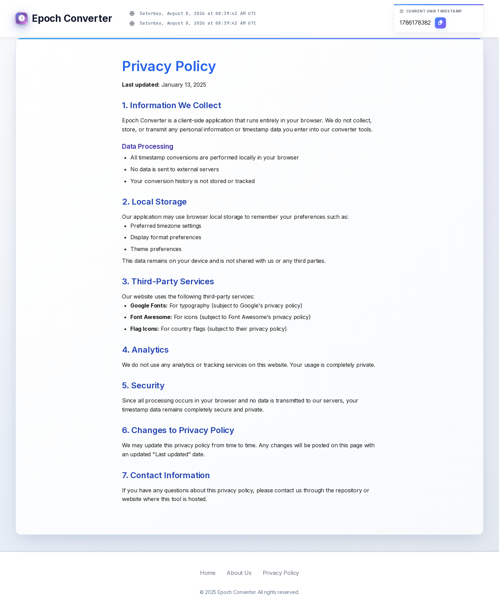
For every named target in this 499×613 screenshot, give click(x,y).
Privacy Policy (281, 572)
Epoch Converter (72, 18)
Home (208, 572)
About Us (239, 572)
